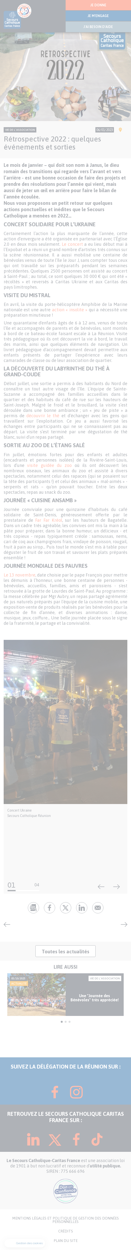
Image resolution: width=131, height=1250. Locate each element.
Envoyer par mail (97, 907)
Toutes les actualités (65, 951)
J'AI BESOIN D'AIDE (98, 27)
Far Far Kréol (48, 520)
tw (65, 907)
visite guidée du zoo (49, 465)
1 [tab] (62, 1022)
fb (49, 907)
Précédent (101, 886)
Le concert (72, 244)
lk (81, 907)
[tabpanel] (65, 994)
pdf (33, 907)
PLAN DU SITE (66, 1240)
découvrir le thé (42, 415)
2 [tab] (66, 1022)
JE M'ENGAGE (98, 16)
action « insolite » (69, 309)
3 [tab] (70, 1022)
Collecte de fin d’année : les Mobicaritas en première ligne (122, 924)
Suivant (116, 886)
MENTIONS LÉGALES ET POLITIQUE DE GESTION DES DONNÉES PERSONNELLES (65, 1220)
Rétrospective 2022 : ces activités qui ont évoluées (9, 924)
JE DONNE (98, 5)
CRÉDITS (65, 1231)
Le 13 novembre (19, 575)
